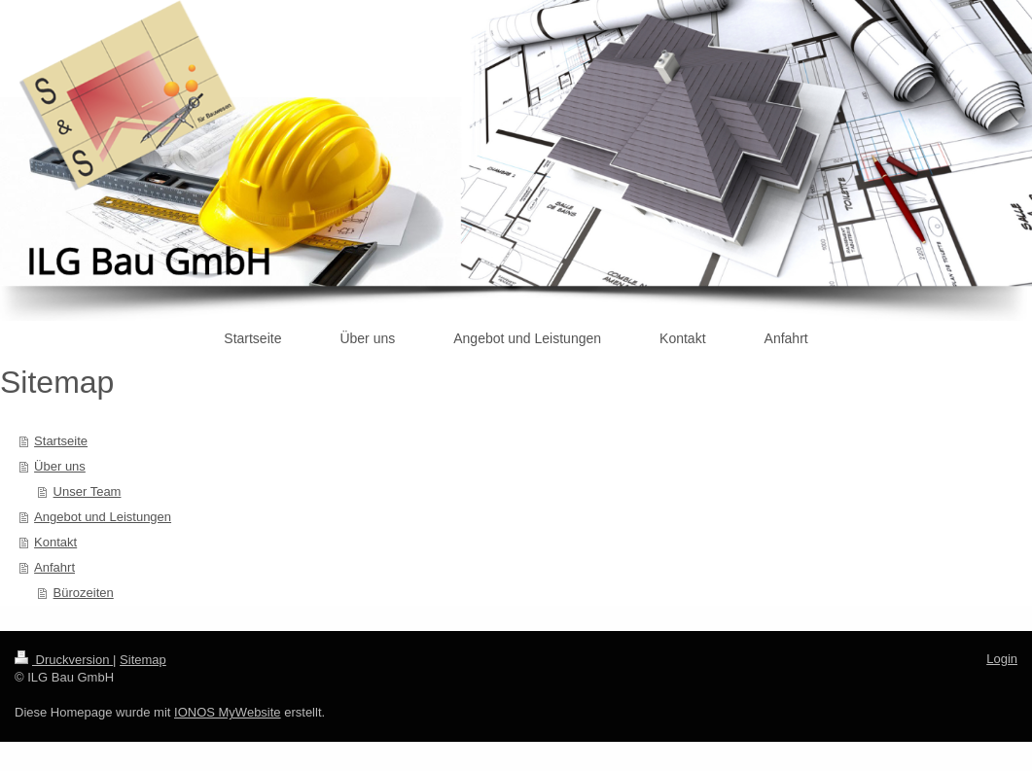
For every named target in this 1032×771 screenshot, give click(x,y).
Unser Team (87, 491)
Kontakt (55, 542)
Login (1001, 658)
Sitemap (143, 659)
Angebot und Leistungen (102, 516)
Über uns (60, 466)
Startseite (61, 441)
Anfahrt (54, 567)
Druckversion (64, 659)
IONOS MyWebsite (227, 712)
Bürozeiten (83, 592)
